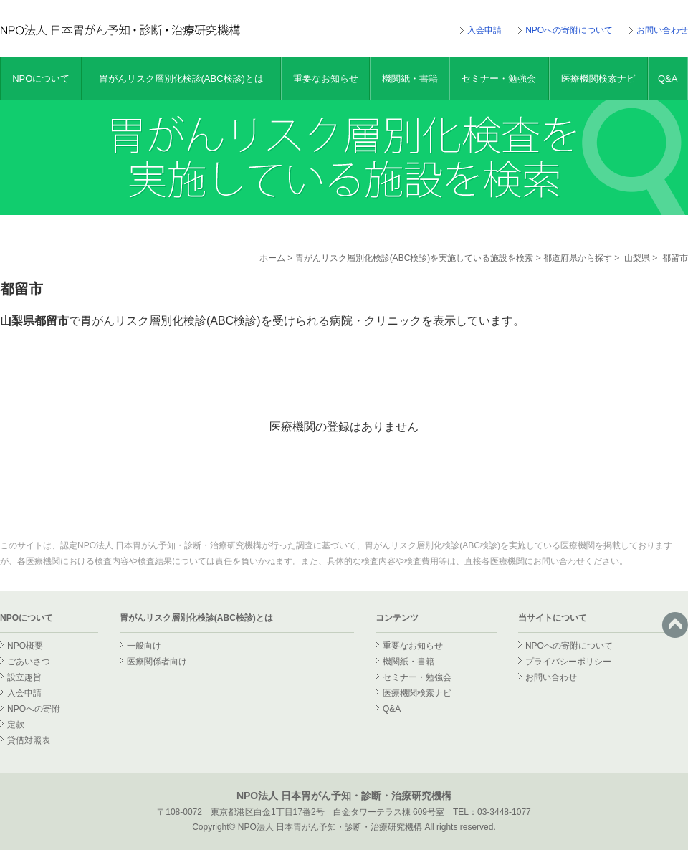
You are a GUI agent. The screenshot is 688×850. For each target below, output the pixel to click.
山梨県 (637, 258)
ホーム (272, 258)
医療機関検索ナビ (598, 78)
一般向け (144, 646)
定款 (15, 725)
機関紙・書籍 (410, 78)
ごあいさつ (28, 661)
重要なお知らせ (325, 78)
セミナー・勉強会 (499, 78)
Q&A (667, 78)
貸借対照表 (28, 740)
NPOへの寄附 (33, 709)
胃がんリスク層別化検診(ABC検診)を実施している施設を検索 (414, 258)
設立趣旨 (24, 677)
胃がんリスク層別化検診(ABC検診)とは (181, 78)
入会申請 (484, 30)
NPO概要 (25, 646)
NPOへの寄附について (569, 30)
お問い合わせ (662, 30)
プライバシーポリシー (568, 661)
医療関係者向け (157, 661)
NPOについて (41, 78)
